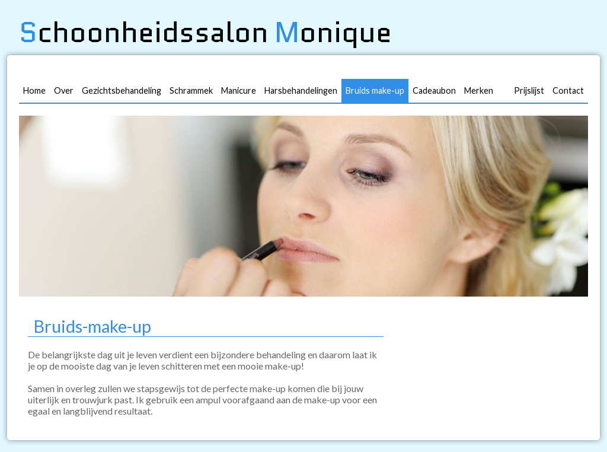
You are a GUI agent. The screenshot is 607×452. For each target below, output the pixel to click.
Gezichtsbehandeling (121, 90)
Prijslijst (529, 90)
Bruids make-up (375, 90)
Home (34, 90)
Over (64, 90)
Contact (568, 90)
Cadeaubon (434, 90)
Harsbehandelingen (300, 90)
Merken (478, 90)
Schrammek (191, 90)
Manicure (238, 90)
